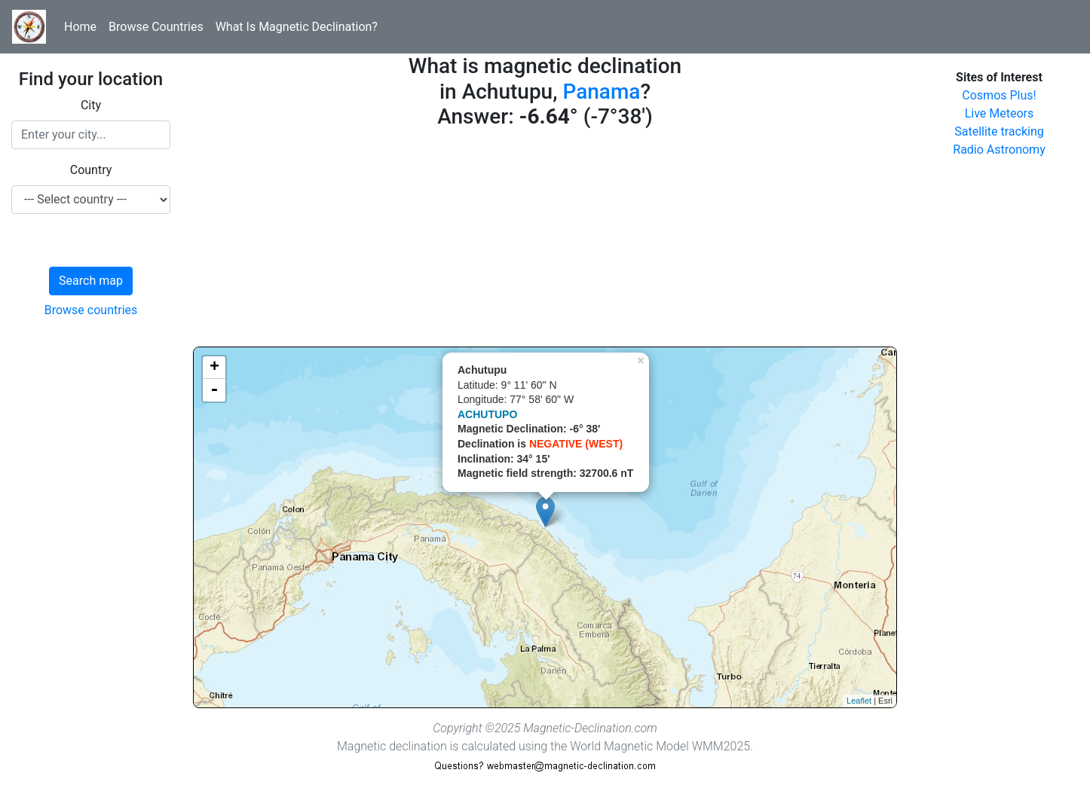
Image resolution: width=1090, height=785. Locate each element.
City (91, 105)
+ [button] (214, 367)
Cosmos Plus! (999, 95)
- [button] (214, 390)
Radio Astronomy (999, 149)
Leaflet (859, 700)
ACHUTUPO (487, 414)
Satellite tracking (999, 131)
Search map (91, 280)
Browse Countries (156, 27)
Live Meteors (999, 113)
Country (91, 170)
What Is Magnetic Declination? (297, 27)
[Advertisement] (545, 241)
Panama (601, 91)
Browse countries (91, 310)
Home (80, 27)
